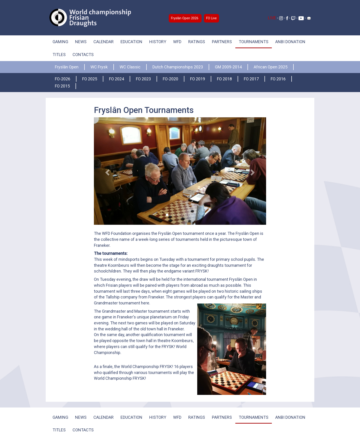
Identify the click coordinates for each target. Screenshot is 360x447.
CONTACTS (83, 54)
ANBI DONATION (290, 41)
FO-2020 (170, 78)
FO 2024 (116, 78)
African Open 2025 (270, 67)
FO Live (211, 18)
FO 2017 (251, 78)
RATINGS (196, 41)
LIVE (272, 17)
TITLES (59, 54)
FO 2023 (143, 78)
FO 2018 (224, 78)
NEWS (81, 41)
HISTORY (157, 41)
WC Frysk (99, 67)
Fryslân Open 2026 (185, 18)
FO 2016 (278, 78)
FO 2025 (89, 78)
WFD (177, 41)
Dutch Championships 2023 (177, 67)
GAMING (60, 41)
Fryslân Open (67, 67)
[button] (107, 171)
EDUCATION (131, 41)
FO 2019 (197, 78)
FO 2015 (62, 86)
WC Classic (130, 67)
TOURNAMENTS (253, 41)
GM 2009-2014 (228, 67)
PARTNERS (222, 41)
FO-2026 (62, 78)
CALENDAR (103, 41)
